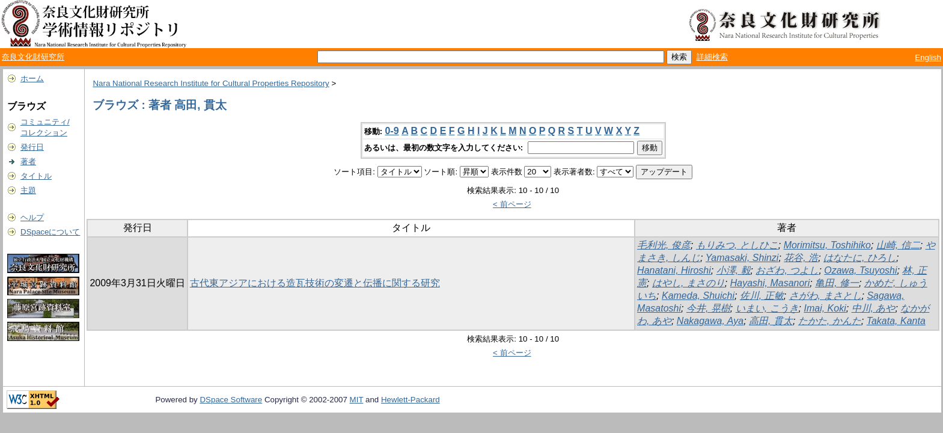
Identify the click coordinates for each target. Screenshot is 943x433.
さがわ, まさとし (825, 295)
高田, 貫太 (771, 321)
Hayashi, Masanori (770, 283)
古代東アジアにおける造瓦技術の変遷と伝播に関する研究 (315, 283)
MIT (357, 399)
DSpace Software (231, 399)
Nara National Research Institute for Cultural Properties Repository (211, 83)
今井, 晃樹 (708, 308)
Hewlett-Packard (410, 399)
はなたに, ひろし (859, 258)
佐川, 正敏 (762, 295)
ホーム (32, 78)
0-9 (392, 131)
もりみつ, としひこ (737, 245)
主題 (28, 190)
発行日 (32, 147)
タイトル (36, 175)
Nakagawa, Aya (710, 321)
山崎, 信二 (898, 245)
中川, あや (874, 308)
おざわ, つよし (787, 270)
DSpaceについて (50, 231)
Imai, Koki (825, 308)
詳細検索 (712, 56)
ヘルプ (32, 217)
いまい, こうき (767, 308)
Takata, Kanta (896, 321)
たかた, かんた (829, 321)
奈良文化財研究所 (33, 56)
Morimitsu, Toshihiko (827, 245)
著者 (28, 161)
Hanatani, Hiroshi (674, 270)
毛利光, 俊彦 (664, 245)
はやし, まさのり (688, 283)
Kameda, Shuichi (698, 295)
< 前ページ (512, 204)
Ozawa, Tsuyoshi (860, 270)
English (928, 57)
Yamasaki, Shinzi (742, 258)
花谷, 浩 (801, 258)
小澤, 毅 (733, 270)
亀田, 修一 (837, 283)
